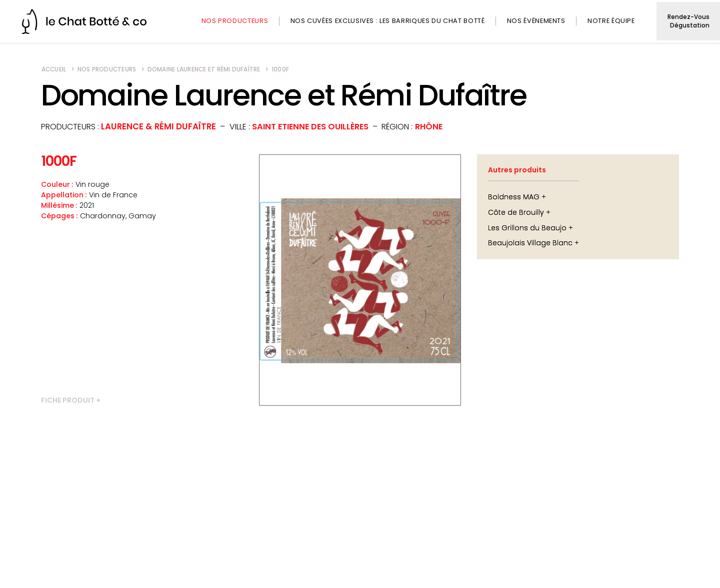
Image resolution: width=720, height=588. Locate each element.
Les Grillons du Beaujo (527, 228)
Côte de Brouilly (516, 212)
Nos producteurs (234, 20)
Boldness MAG (514, 197)
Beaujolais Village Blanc (530, 243)
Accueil (54, 69)
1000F (280, 69)
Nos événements (536, 20)
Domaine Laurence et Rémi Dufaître (204, 69)
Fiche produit (67, 400)
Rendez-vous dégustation (688, 21)
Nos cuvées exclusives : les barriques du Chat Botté (387, 20)
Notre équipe (611, 20)
